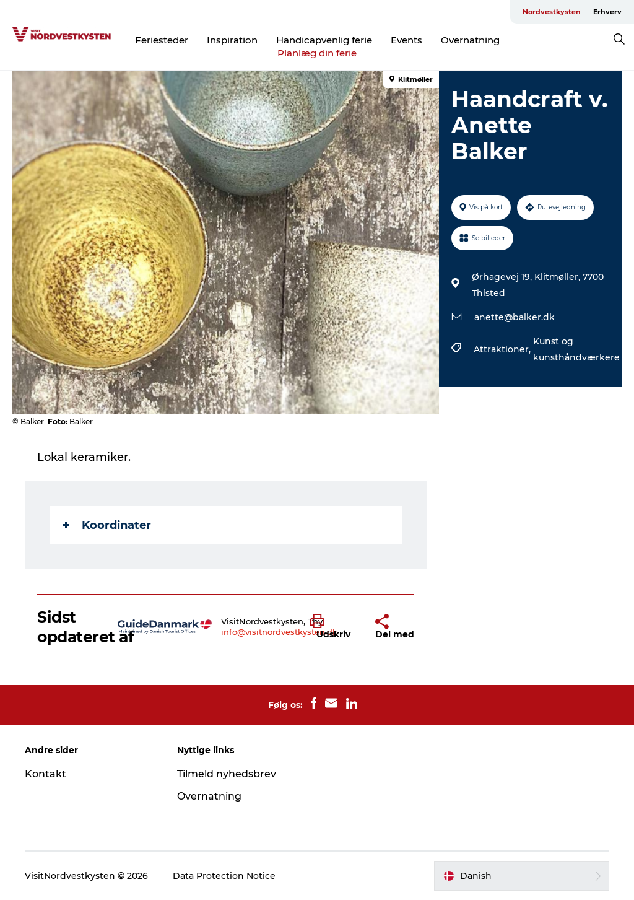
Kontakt (45, 774)
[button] (333, 627)
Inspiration (232, 40)
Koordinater (107, 525)
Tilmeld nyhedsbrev (226, 774)
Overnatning (470, 40)
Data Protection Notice (224, 875)
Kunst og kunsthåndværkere (576, 349)
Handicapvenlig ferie (324, 40)
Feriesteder (161, 40)
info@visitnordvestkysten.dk (279, 632)
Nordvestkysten (552, 11)
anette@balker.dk (514, 317)
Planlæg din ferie (317, 53)
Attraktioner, (503, 349)
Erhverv (607, 11)
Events (406, 40)
